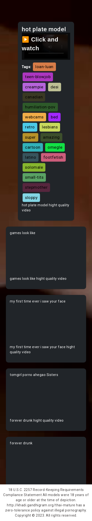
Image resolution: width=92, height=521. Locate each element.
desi (55, 86)
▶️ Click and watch (40, 44)
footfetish (53, 157)
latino (30, 157)
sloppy (31, 197)
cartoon (32, 147)
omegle (55, 147)
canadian (34, 96)
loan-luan (44, 66)
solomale (34, 167)
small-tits (34, 177)
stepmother (36, 187)
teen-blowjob (38, 76)
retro (30, 127)
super (30, 137)
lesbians (50, 127)
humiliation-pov (40, 106)
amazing (51, 137)
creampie (34, 86)
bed (54, 117)
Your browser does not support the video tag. (46, 256)
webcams (34, 117)
